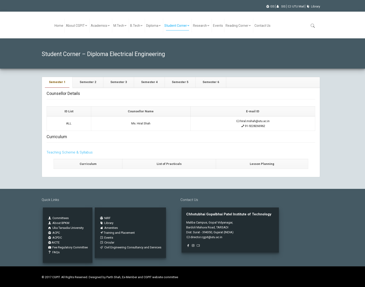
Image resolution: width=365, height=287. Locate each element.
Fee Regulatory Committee (67, 247)
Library (312, 6)
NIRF (107, 218)
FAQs (53, 252)
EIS (270, 6)
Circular (106, 242)
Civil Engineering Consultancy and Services (130, 247)
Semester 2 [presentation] (88, 82)
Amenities (108, 228)
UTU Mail (296, 6)
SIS (281, 6)
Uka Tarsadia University (65, 228)
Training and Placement (117, 232)
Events (106, 237)
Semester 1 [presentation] (57, 82)
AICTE (53, 242)
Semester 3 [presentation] (118, 82)
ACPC (53, 232)
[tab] (57, 82)
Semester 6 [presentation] (211, 82)
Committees (60, 218)
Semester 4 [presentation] (149, 82)
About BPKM (60, 223)
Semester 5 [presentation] (180, 82)
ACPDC (54, 237)
